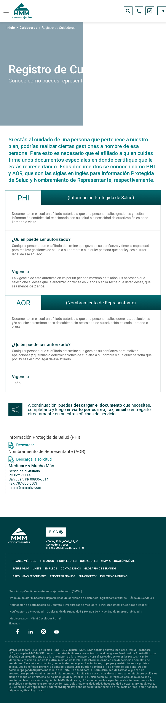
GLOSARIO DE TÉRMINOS (100, 568)
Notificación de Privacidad (27, 611)
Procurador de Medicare (81, 604)
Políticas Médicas (114, 576)
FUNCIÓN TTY (88, 576)
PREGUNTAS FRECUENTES (29, 576)
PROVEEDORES (67, 561)
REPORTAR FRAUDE (62, 576)
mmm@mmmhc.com (25, 487)
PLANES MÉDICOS (24, 561)
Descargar (21, 445)
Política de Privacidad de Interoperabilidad (112, 611)
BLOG (56, 532)
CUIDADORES (88, 561)
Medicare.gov (19, 618)
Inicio (10, 28)
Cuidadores (28, 28)
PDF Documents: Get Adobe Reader (124, 604)
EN (162, 11)
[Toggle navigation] (5, 10)
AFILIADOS (47, 561)
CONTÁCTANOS (71, 568)
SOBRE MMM (21, 568)
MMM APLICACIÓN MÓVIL (118, 561)
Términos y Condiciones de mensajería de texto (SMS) (45, 591)
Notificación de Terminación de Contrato (36, 604)
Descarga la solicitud (30, 459)
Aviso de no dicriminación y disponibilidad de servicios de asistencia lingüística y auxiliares (68, 598)
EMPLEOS (51, 568)
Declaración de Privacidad (64, 611)
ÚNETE (36, 568)
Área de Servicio (141, 598)
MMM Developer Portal (46, 618)
